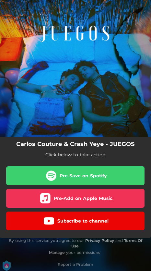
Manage (57, 252)
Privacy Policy (99, 240)
